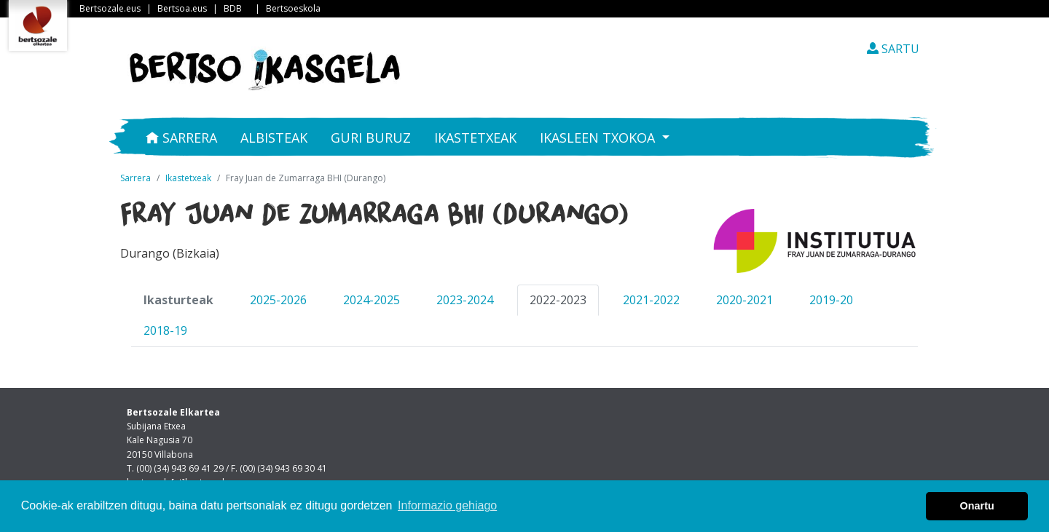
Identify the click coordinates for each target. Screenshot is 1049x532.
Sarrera (181, 137)
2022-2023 (558, 300)
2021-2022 (651, 300)
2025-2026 (278, 300)
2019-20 (831, 300)
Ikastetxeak (475, 137)
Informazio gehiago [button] (447, 505)
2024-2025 (371, 300)
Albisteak (273, 137)
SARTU (893, 49)
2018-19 (165, 330)
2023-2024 (464, 300)
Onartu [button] (977, 506)
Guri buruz (371, 137)
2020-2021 (744, 300)
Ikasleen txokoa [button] (599, 137)
